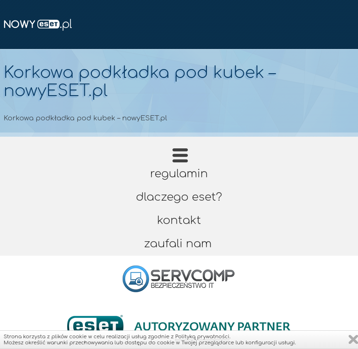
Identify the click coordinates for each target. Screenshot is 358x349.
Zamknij (353, 339)
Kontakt (179, 220)
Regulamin (179, 174)
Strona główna (180, 158)
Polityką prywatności (202, 337)
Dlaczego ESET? (179, 197)
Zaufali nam (178, 243)
